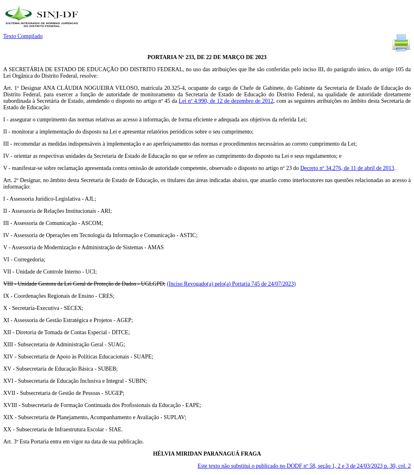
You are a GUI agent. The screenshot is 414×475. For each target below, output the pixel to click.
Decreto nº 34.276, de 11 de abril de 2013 (347, 168)
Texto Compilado (22, 36)
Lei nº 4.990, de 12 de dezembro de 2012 (226, 101)
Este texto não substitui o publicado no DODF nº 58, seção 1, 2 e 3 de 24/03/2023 (304, 466)
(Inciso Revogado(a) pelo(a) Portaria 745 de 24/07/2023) (231, 284)
